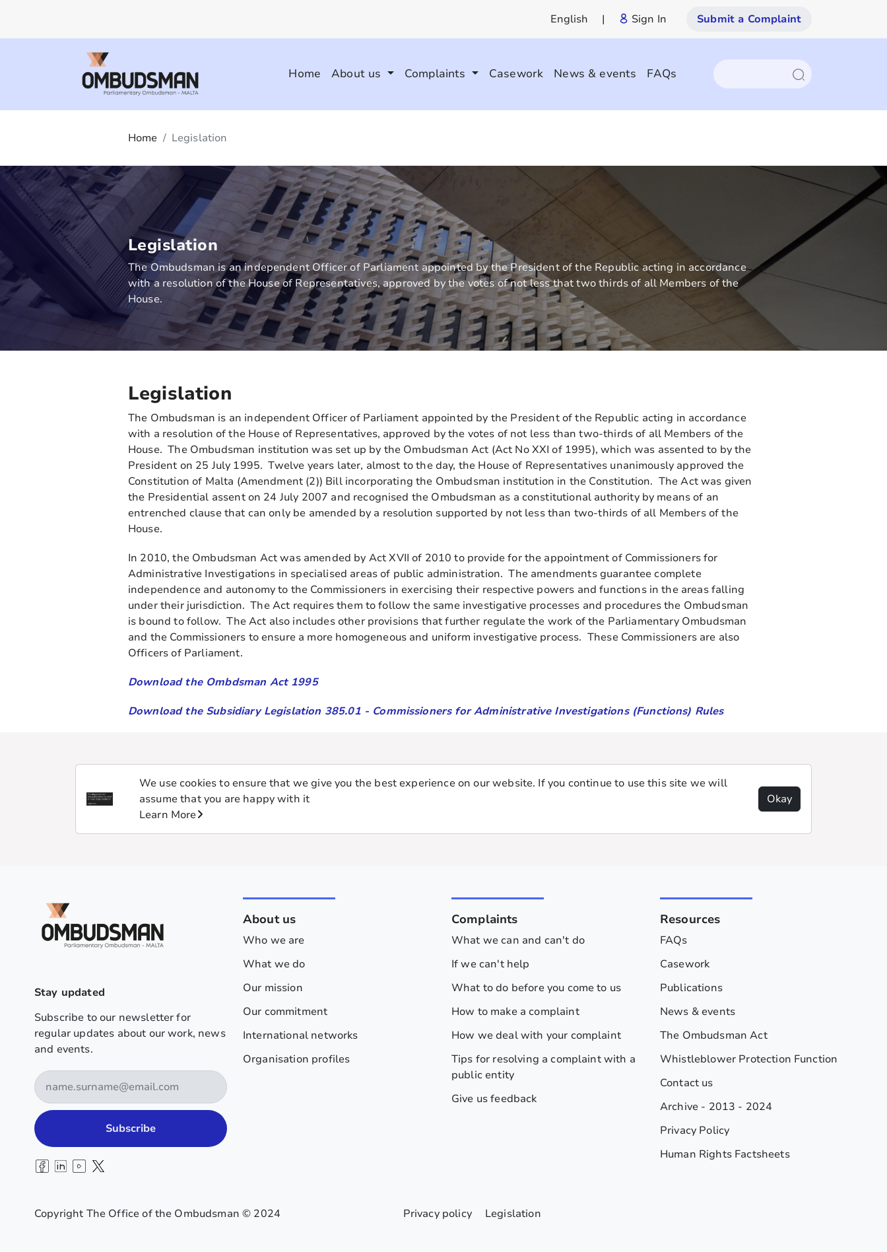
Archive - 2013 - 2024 (716, 1106)
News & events (595, 73)
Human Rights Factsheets (725, 1154)
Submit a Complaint (749, 19)
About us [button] (357, 73)
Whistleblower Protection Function (749, 1059)
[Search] (756, 74)
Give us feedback (494, 1099)
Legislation (513, 1213)
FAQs (661, 73)
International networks (300, 1035)
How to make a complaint (515, 1011)
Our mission (273, 988)
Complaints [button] (437, 73)
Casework (516, 73)
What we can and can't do (518, 940)
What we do (274, 964)
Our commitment (285, 1011)
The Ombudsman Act (714, 1035)
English (569, 19)
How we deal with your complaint (536, 1035)
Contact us (686, 1083)
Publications (691, 988)
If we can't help (490, 964)
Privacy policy (437, 1213)
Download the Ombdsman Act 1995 (223, 682)
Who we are (274, 940)
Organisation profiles (296, 1059)
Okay (779, 799)
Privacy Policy (694, 1130)
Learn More (171, 815)
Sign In (642, 19)
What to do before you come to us (536, 988)
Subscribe (131, 1128)
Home (304, 73)
